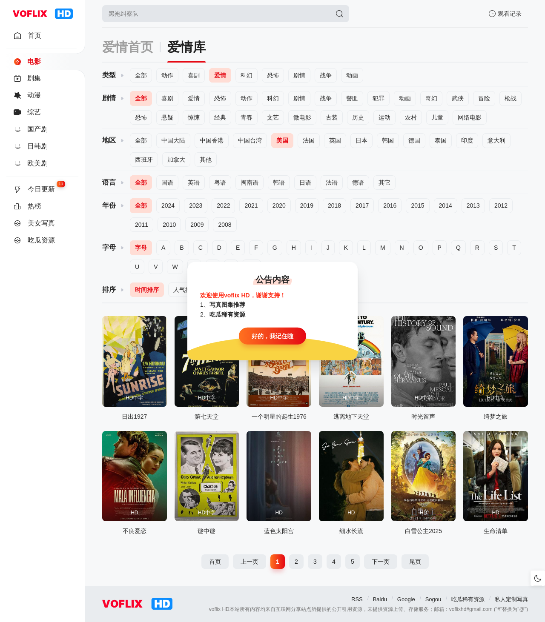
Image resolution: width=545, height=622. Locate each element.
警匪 (352, 98)
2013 (473, 205)
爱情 (220, 75)
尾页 (415, 561)
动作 (167, 75)
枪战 (510, 98)
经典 (220, 117)
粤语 (220, 182)
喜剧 (194, 75)
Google (406, 599)
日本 (361, 140)
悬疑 (167, 117)
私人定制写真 (511, 599)
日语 (305, 182)
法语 (332, 182)
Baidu (380, 599)
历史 (358, 117)
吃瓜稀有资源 (468, 599)
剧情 (299, 75)
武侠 (458, 98)
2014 (445, 205)
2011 (141, 224)
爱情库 (186, 47)
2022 (223, 205)
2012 (501, 205)
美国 (282, 140)
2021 (251, 205)
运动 (384, 117)
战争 (326, 75)
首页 (215, 561)
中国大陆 (173, 140)
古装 (332, 117)
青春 (246, 117)
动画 (352, 75)
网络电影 (470, 117)
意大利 (496, 140)
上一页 (249, 561)
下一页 (381, 561)
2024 (168, 205)
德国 (414, 140)
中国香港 (212, 140)
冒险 (484, 98)
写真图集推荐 (227, 304)
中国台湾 (250, 140)
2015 (417, 205)
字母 (141, 247)
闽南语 (249, 182)
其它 (384, 182)
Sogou (433, 599)
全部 (141, 75)
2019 (306, 205)
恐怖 (273, 75)
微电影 (302, 117)
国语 (167, 182)
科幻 (246, 75)
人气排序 (185, 289)
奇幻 (431, 98)
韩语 (279, 182)
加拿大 (176, 159)
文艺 (273, 117)
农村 (411, 117)
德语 (358, 182)
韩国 (388, 140)
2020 (279, 205)
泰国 (441, 140)
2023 (195, 205)
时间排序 (147, 289)
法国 (309, 140)
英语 (194, 182)
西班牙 (144, 159)
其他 (206, 159)
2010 (169, 224)
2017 (362, 205)
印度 (467, 140)
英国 (335, 140)
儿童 (437, 117)
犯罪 (378, 98)
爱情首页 (127, 47)
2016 (389, 205)
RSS (357, 599)
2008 (224, 224)
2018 (334, 205)
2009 (197, 224)
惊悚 (194, 117)
